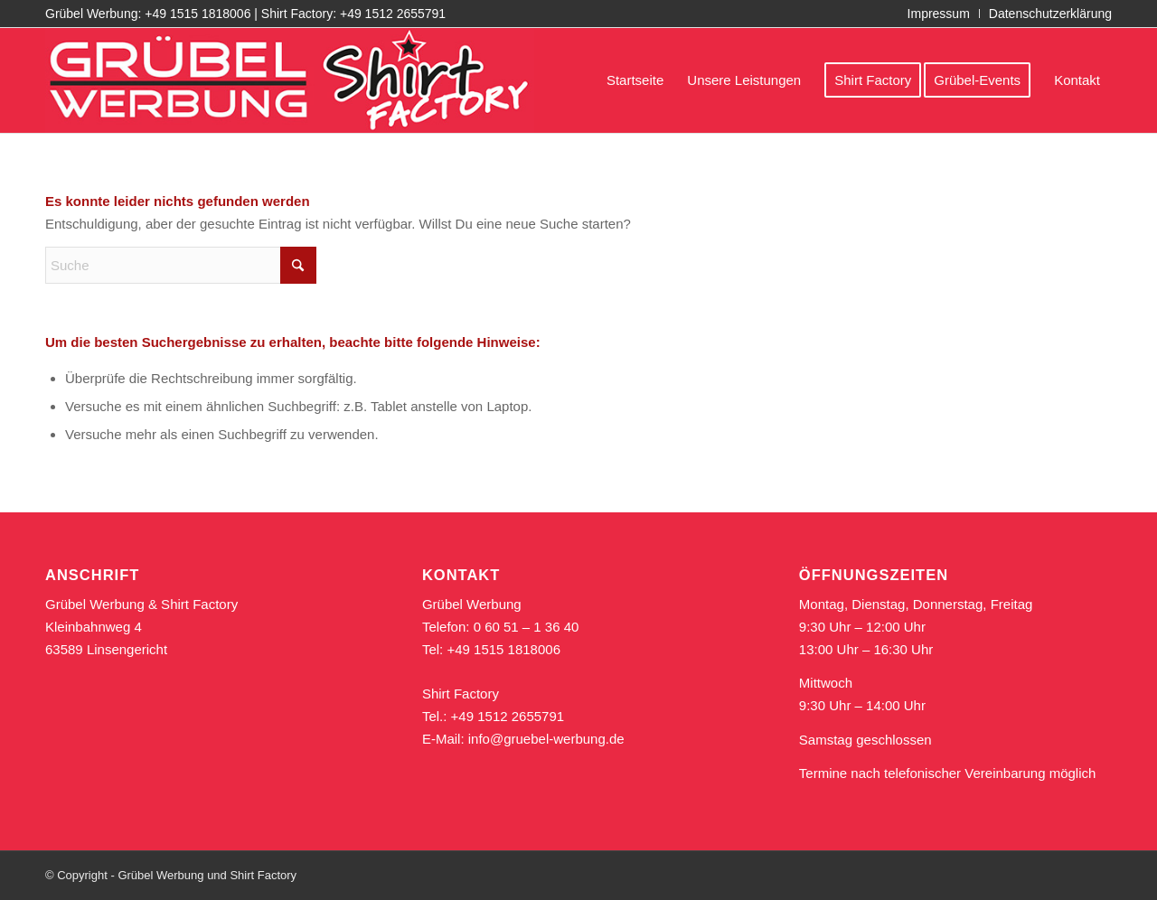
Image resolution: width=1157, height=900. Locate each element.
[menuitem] (939, 13)
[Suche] (180, 265)
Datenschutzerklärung (1050, 13)
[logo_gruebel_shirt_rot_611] (289, 80)
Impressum (939, 13)
